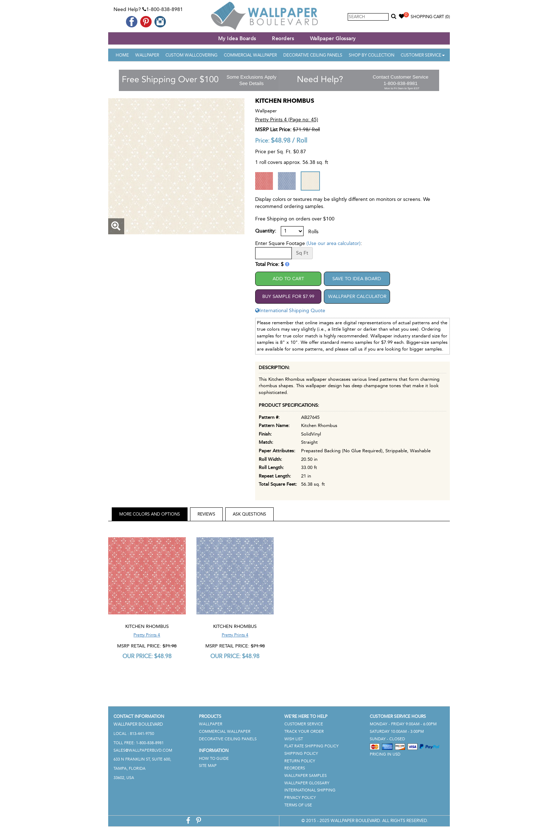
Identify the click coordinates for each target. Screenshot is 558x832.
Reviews (206, 514)
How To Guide (214, 758)
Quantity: (265, 231)
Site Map (208, 765)
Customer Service (423, 55)
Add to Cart (288, 278)
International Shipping (310, 790)
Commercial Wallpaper (250, 55)
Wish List (293, 739)
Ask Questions (249, 514)
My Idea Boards (237, 39)
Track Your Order (304, 731)
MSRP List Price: (273, 130)
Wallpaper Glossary (333, 39)
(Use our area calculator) (333, 243)
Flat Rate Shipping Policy (311, 746)
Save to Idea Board (356, 278)
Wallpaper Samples (305, 775)
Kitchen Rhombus (147, 626)
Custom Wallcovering (191, 55)
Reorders (283, 39)
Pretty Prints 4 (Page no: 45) (286, 120)
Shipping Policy (301, 753)
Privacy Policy (300, 797)
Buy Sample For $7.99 (288, 296)
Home (122, 55)
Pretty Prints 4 (146, 635)
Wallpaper (147, 55)
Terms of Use (298, 805)
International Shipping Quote (290, 311)
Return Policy (299, 761)
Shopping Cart (430, 16)
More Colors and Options (149, 514)
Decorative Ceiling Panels (312, 55)
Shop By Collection (371, 55)
